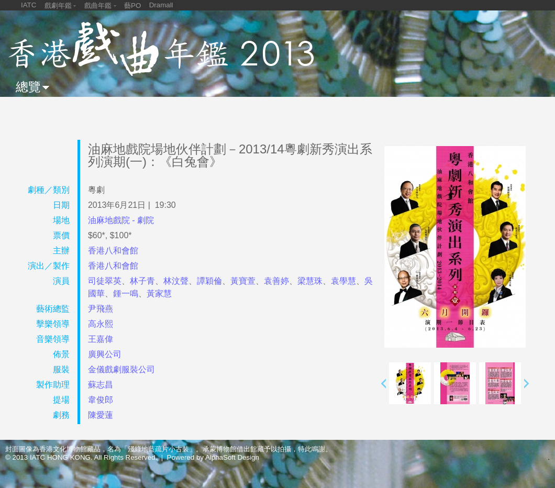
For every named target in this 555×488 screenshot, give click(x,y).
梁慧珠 (310, 280)
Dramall (161, 5)
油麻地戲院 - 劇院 (121, 220)
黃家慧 (159, 293)
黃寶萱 (243, 280)
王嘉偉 (100, 339)
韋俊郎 (100, 399)
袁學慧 (343, 280)
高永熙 (100, 323)
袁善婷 (276, 280)
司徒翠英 (104, 280)
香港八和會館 (113, 250)
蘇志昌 (100, 384)
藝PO (132, 5)
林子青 (142, 280)
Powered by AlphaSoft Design (213, 457)
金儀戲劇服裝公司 (121, 369)
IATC (28, 5)
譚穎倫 (209, 280)
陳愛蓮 (100, 415)
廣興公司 (104, 354)
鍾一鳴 (125, 293)
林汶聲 (175, 280)
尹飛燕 (100, 308)
